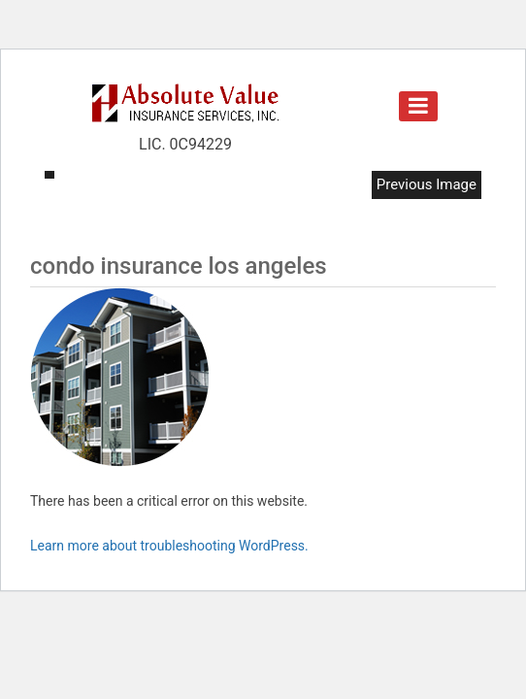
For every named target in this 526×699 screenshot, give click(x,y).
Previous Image (427, 184)
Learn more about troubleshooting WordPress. (169, 545)
